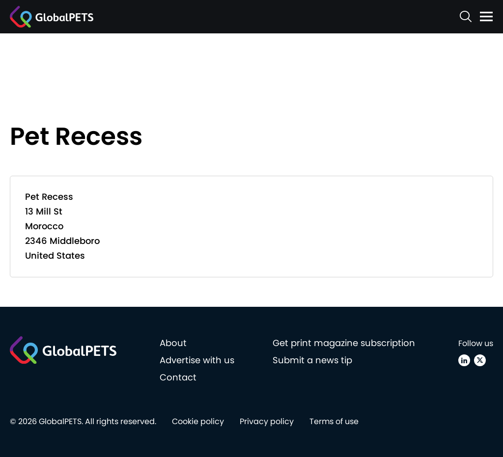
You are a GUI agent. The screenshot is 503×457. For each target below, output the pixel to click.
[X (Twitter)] (480, 360)
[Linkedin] (464, 360)
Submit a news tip (312, 360)
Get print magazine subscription (344, 343)
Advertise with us (197, 360)
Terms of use (334, 421)
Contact (178, 377)
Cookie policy (198, 421)
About (173, 343)
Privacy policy (267, 421)
